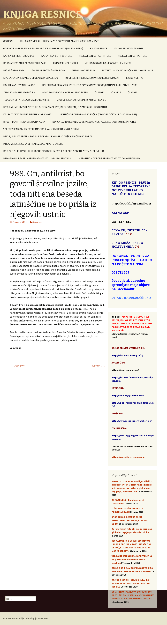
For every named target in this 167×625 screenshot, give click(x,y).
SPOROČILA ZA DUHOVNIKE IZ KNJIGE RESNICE (81, 99)
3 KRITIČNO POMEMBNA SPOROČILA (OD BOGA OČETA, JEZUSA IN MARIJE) (98, 114)
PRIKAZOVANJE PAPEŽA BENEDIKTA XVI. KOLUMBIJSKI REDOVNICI (37, 158)
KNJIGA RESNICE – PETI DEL (132, 55)
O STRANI (8, 41)
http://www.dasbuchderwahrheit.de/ (132, 420)
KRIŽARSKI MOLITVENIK (65, 63)
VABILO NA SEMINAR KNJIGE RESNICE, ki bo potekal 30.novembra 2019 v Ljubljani (132, 559)
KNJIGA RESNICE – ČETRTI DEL (95, 55)
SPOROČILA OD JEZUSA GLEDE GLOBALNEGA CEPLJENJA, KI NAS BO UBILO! (130, 520)
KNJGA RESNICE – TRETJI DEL (56, 55)
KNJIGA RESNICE (98, 48)
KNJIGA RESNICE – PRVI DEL (128, 48)
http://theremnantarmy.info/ (127, 355)
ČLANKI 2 (116, 92)
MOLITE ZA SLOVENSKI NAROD (19, 85)
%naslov (17, 366)
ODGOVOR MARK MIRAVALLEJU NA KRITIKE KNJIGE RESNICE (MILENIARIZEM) (43, 48)
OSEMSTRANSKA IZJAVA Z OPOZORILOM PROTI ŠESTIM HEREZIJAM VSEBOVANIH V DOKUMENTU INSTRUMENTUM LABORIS (133, 595)
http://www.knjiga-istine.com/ (128, 395)
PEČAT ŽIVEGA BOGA (13, 70)
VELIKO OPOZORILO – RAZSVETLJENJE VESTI (108, 63)
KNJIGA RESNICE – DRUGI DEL (18, 55)
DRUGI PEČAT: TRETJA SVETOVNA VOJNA (24, 121)
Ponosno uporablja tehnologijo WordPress (26, 618)
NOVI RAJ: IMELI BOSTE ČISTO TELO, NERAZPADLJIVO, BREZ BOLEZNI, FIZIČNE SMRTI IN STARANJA (55, 107)
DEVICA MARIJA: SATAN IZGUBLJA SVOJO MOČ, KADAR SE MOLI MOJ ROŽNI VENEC (94, 121)
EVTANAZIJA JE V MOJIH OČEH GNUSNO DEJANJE (127, 70)
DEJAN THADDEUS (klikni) (131, 298)
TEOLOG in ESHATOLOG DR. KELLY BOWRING (26, 99)
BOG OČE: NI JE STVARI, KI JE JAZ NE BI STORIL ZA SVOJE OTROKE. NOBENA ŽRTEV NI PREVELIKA (53, 151)
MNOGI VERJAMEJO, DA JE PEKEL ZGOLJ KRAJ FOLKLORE (33, 143)
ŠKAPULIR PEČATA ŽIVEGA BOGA (48, 70)
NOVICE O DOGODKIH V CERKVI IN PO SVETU (65, 92)
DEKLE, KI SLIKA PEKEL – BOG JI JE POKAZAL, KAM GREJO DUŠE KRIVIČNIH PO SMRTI (47, 136)
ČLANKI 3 (132, 92)
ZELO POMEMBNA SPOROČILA (19, 92)
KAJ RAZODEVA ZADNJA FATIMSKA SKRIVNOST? (28, 114)
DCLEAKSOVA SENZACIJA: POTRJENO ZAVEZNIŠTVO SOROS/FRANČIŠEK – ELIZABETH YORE (89, 85)
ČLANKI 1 (99, 92)
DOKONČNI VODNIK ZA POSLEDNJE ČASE (24, 63)
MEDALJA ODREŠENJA (83, 70)
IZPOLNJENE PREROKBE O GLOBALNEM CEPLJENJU (30, 77)
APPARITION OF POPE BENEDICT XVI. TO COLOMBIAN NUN (109, 158)
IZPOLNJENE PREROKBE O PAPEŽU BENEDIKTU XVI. (92, 77)
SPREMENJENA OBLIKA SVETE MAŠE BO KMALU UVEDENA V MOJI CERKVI (41, 129)
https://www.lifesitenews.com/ (128, 457)
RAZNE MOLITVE (134, 77)
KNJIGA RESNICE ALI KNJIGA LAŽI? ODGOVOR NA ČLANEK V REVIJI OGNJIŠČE (59, 41)
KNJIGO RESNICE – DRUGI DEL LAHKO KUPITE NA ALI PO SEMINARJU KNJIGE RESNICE (131, 583)
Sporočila (37, 221)
